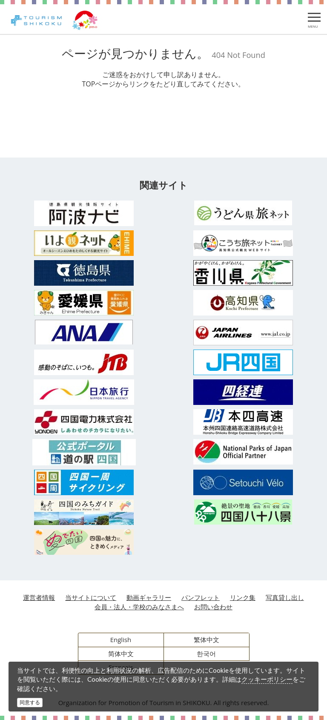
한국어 (206, 653)
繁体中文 (206, 639)
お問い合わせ (213, 606)
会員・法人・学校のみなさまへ (139, 606)
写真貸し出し (285, 597)
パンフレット (200, 597)
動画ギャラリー (148, 597)
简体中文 (121, 653)
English (121, 639)
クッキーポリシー (267, 679)
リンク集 (242, 597)
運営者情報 (39, 597)
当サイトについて (90, 597)
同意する (30, 702)
